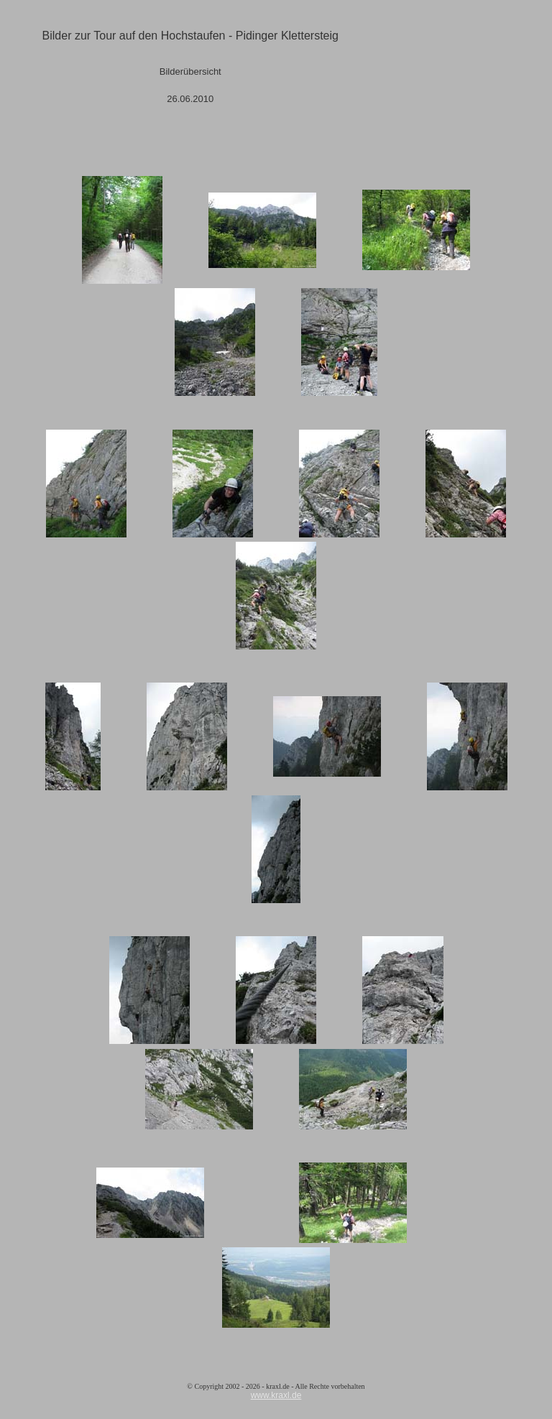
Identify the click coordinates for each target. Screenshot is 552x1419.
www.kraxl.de (276, 1395)
